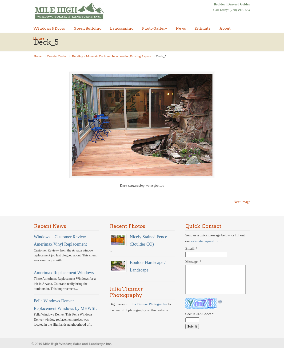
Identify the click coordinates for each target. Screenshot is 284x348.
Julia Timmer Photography (148, 304)
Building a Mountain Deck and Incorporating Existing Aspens (111, 56)
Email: (191, 248)
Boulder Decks (56, 56)
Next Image (242, 202)
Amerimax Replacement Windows (64, 272)
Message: (193, 261)
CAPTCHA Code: (199, 314)
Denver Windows (69, 11)
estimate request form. (206, 241)
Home (38, 56)
